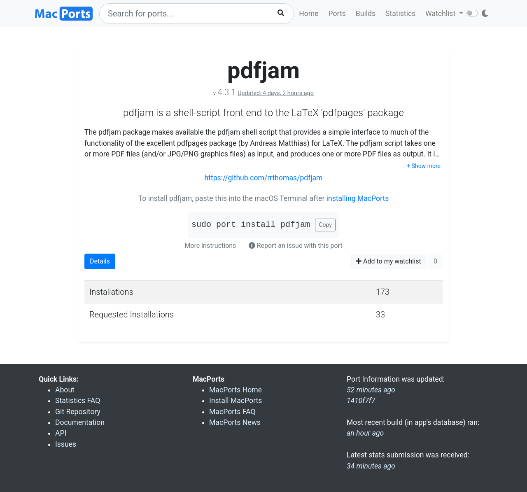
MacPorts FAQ (232, 412)
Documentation (80, 422)
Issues (65, 444)
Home (308, 13)
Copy (325, 225)
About (65, 390)
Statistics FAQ (77, 400)
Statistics (400, 13)
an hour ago (365, 433)
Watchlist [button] (441, 13)
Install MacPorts (235, 400)
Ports (337, 13)
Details (100, 261)
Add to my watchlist (388, 261)
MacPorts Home (235, 390)
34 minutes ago (371, 466)
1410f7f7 (361, 400)
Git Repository (77, 412)
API (60, 433)
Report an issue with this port (296, 245)
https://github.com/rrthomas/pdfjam (263, 178)
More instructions (210, 245)
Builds (365, 13)
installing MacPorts (357, 198)
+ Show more (424, 166)
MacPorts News (235, 422)
